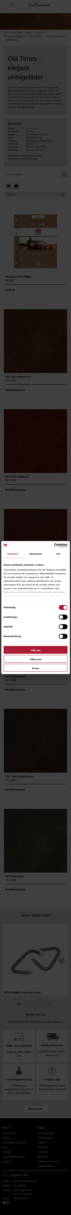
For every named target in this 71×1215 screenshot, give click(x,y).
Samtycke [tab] (12, 553)
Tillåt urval (35, 659)
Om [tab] (58, 553)
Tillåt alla (36, 650)
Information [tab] (35, 553)
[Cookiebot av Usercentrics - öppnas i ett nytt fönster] (54, 545)
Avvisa (35, 668)
